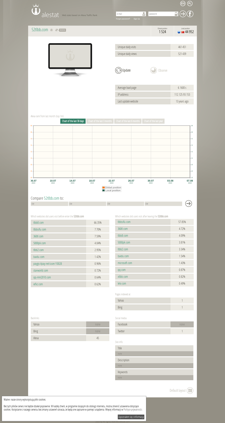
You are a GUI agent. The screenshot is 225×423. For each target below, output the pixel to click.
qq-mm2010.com (42, 277)
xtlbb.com (123, 277)
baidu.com (38, 257)
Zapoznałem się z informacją (131, 417)
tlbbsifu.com (39, 229)
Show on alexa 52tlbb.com (51, 30)
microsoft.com (125, 263)
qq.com (122, 270)
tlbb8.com (38, 223)
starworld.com (40, 270)
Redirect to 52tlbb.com (56, 30)
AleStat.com (71, 10)
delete (62, 30)
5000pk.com (39, 243)
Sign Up (137, 19)
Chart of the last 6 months (128, 121)
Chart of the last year (153, 121)
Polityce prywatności (133, 409)
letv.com (122, 283)
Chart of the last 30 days (73, 121)
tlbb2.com (38, 250)
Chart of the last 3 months (100, 121)
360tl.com (38, 236)
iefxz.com (38, 284)
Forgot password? (123, 19)
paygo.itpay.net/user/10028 (47, 264)
